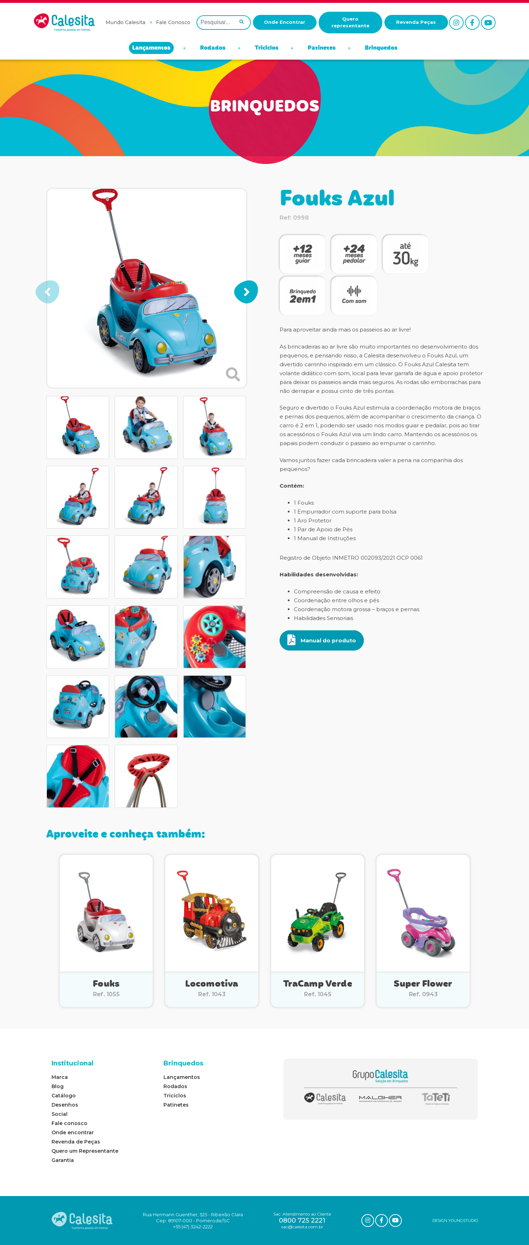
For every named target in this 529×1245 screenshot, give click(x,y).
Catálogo (64, 1095)
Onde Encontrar (284, 22)
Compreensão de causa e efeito (337, 591)
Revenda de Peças (76, 1142)
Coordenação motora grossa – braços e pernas (356, 609)
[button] (246, 291)
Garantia (63, 1160)
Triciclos (267, 48)
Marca (60, 1077)
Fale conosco (69, 1123)
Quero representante (350, 22)
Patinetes (322, 48)
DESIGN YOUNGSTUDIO (455, 1220)
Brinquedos (381, 48)
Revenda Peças (416, 22)
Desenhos (65, 1105)
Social (60, 1114)
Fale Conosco (173, 22)
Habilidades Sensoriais (323, 618)
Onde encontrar (73, 1132)
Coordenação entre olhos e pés (336, 600)
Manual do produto (321, 640)
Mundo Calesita (125, 22)
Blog (58, 1086)
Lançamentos (151, 48)
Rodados (213, 48)
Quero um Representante (85, 1151)
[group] (146, 288)
